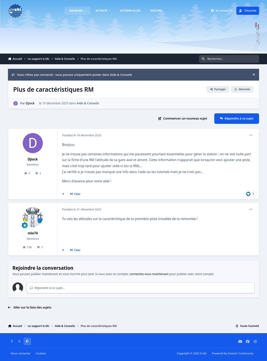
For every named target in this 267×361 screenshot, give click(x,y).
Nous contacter (20, 353)
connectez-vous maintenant (148, 274)
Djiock (30, 103)
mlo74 (33, 233)
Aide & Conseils (88, 103)
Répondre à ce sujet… (47, 288)
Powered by (233, 353)
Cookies (41, 353)
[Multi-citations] (63, 193)
